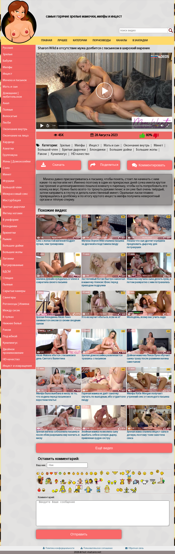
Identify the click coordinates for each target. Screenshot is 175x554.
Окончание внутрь (15, 129)
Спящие (8, 278)
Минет (7, 174)
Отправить (78, 534)
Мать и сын (10, 86)
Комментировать (152, 165)
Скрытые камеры (14, 291)
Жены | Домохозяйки (17, 161)
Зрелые (7, 54)
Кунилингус (10, 342)
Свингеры (9, 297)
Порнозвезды (101, 40)
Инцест (7, 73)
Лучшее (62, 40)
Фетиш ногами (12, 213)
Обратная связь (134, 548)
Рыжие (7, 239)
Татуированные (13, 265)
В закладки (140, 40)
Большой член (12, 187)
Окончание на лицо (16, 135)
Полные (8, 109)
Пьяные (8, 284)
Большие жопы (12, 252)
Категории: (49, 145)
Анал (6, 103)
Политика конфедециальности (58, 548)
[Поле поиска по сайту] (146, 30)
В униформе (10, 219)
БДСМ (7, 271)
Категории (80, 40)
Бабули (7, 60)
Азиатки (8, 148)
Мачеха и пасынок (15, 80)
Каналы (121, 40)
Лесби (7, 122)
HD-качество (11, 359)
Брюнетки (9, 232)
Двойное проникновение (13, 351)
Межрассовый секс (15, 194)
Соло (6, 168)
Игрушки (8, 181)
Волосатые (10, 116)
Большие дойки (13, 245)
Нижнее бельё (12, 323)
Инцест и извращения (17, 366)
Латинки (8, 258)
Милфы (7, 67)
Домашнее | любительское (12, 95)
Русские (8, 48)
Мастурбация (12, 200)
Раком (7, 330)
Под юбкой (10, 336)
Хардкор (8, 142)
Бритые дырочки (14, 207)
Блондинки (10, 226)
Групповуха (10, 155)
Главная (46, 40)
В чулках (8, 317)
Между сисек (11, 310)
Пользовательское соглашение (96, 548)
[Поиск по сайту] (170, 30)
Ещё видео (104, 448)
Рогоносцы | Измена (16, 304)
